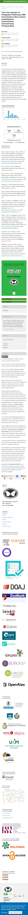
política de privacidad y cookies (8, 909)
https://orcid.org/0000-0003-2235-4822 (10, 34)
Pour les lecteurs (6, 813)
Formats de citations (9, 329)
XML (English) (8, 301)
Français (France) (6, 526)
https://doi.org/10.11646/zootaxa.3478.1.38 (12, 253)
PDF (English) (8, 299)
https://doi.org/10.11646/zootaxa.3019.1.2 (13, 179)
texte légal (4, 418)
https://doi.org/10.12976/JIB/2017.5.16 (10, 210)
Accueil (3, 6)
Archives (9, 6)
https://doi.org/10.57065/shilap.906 (13, 51)
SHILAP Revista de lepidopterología (15, 1)
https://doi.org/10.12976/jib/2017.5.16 (10, 212)
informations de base (17, 417)
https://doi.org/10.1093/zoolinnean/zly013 (11, 161)
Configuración (4, 912)
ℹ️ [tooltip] (20, 126)
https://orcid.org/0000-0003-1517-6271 (10, 46)
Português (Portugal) (7, 517)
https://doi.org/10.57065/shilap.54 (12, 226)
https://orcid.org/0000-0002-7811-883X (10, 40)
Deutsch (4, 524)
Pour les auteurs (6, 815)
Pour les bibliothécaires (7, 817)
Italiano (4, 519)
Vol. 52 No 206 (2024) (18, 6)
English (4, 515)
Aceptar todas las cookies (15, 912)
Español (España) (6, 522)
